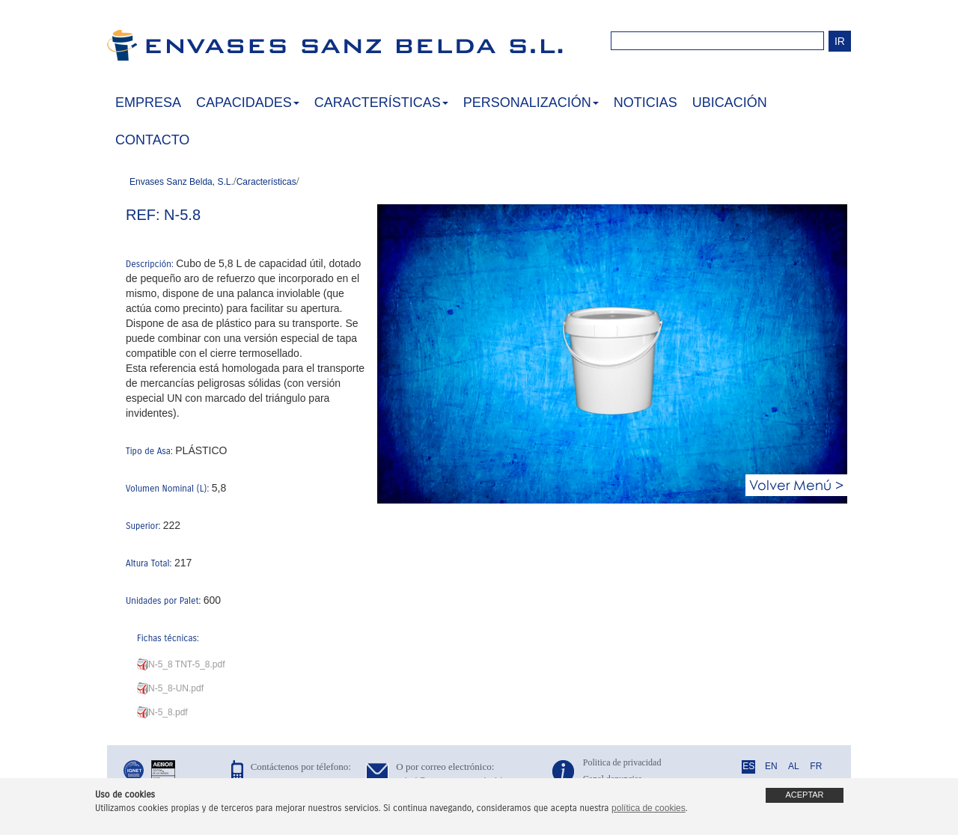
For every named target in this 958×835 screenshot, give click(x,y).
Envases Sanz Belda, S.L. (181, 182)
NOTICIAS (645, 102)
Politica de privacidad (622, 762)
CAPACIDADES (247, 102)
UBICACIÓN (729, 102)
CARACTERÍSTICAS (381, 102)
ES (748, 766)
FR (816, 766)
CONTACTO (152, 139)
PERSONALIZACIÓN (531, 102)
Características (266, 182)
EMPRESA (148, 102)
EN (771, 766)
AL (793, 766)
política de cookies (648, 808)
